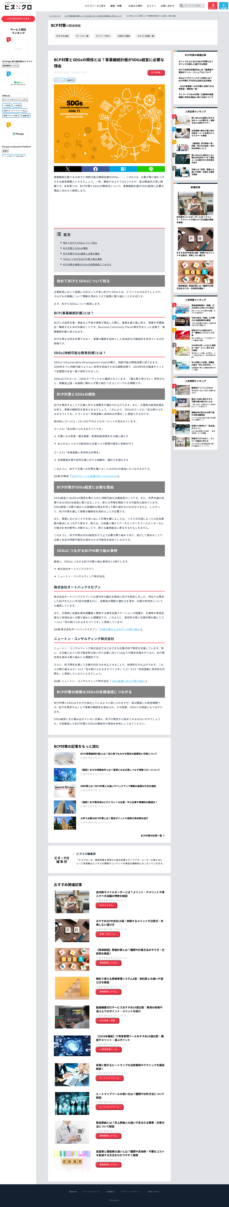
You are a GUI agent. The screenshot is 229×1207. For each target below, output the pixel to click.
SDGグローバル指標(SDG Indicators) (94, 476)
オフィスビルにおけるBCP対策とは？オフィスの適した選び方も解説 (196, 62)
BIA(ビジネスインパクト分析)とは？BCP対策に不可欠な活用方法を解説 (195, 79)
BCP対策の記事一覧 (151, 835)
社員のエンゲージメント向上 (14, 110)
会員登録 (223, 6)
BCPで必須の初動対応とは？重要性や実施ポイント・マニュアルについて (196, 71)
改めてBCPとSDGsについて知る (80, 242)
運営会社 (73, 1192)
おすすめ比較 (62, 35)
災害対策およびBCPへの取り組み (120, 629)
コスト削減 (7, 156)
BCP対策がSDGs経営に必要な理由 (81, 253)
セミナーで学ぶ (103, 35)
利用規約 (110, 1192)
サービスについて (92, 1192)
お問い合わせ (154, 1192)
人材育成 (17, 105)
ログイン (213, 6)
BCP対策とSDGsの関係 (75, 248)
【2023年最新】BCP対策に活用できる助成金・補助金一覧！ (196, 87)
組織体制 (70, 80)
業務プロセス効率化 (11, 115)
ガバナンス (59, 80)
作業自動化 (19, 156)
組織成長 (26, 115)
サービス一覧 (82, 35)
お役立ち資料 (124, 35)
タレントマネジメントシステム (15, 100)
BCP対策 (156, 72)
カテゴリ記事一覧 (146, 35)
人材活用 (6, 105)
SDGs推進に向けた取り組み (127, 681)
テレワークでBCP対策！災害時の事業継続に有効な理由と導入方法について (196, 95)
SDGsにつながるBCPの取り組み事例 (82, 259)
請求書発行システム (11, 65)
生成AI (5, 151)
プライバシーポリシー (131, 1192)
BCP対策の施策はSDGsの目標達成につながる (87, 264)
